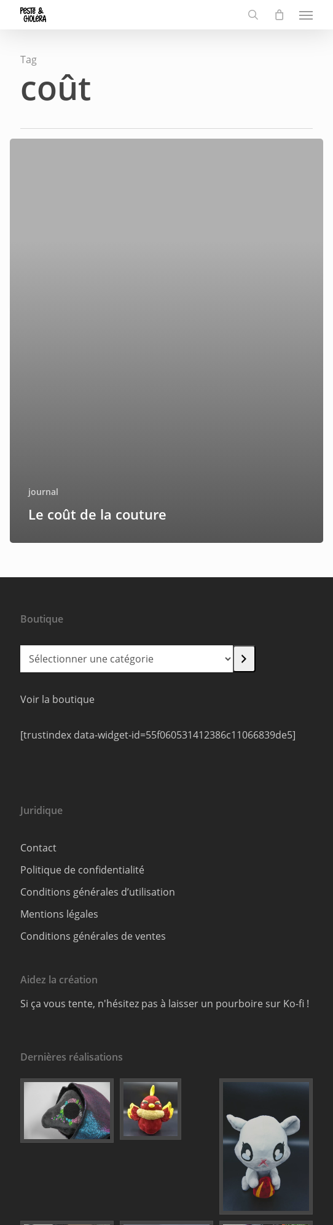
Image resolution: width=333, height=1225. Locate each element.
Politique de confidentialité (82, 870)
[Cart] (279, 14)
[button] (306, 15)
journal (43, 491)
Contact (38, 847)
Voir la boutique (57, 699)
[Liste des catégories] (126, 658)
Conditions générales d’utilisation (97, 892)
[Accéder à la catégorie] (244, 658)
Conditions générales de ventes (93, 936)
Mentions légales (59, 914)
